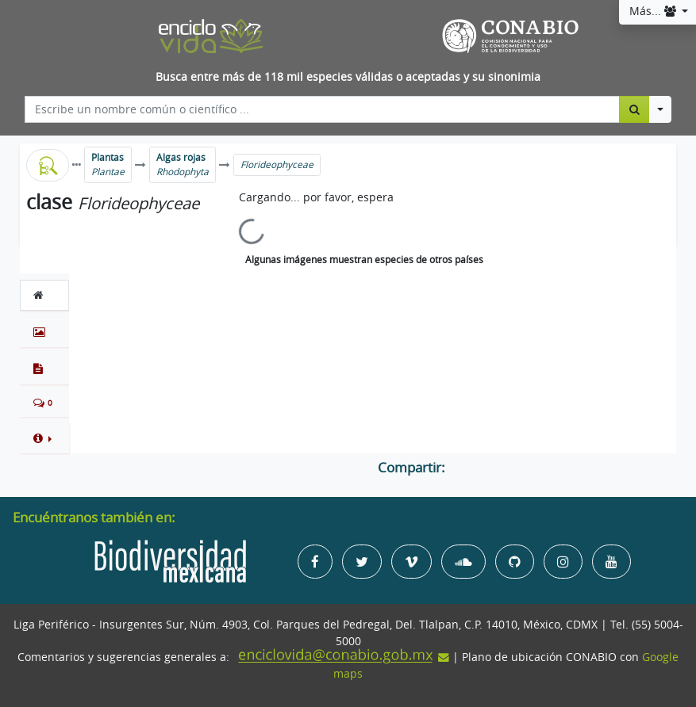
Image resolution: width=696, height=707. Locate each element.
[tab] (44, 295)
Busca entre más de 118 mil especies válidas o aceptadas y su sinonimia (348, 77)
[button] (44, 438)
